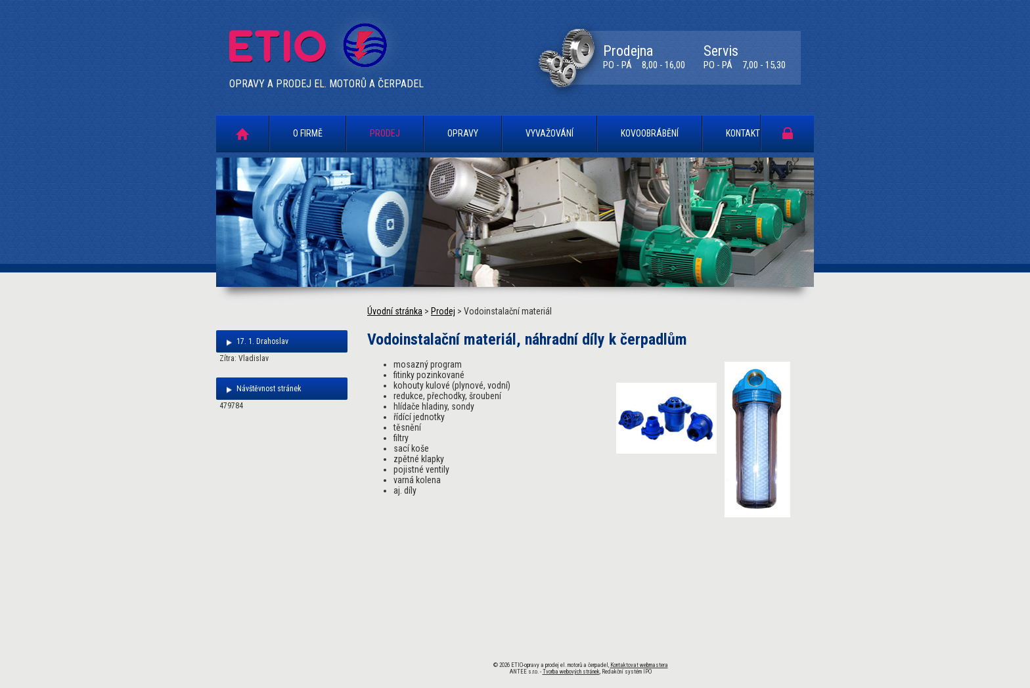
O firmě (308, 133)
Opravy (462, 133)
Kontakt (743, 133)
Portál (787, 133)
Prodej (385, 133)
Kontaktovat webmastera (639, 665)
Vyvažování (549, 133)
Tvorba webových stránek (571, 671)
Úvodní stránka (242, 134)
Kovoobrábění (650, 133)
